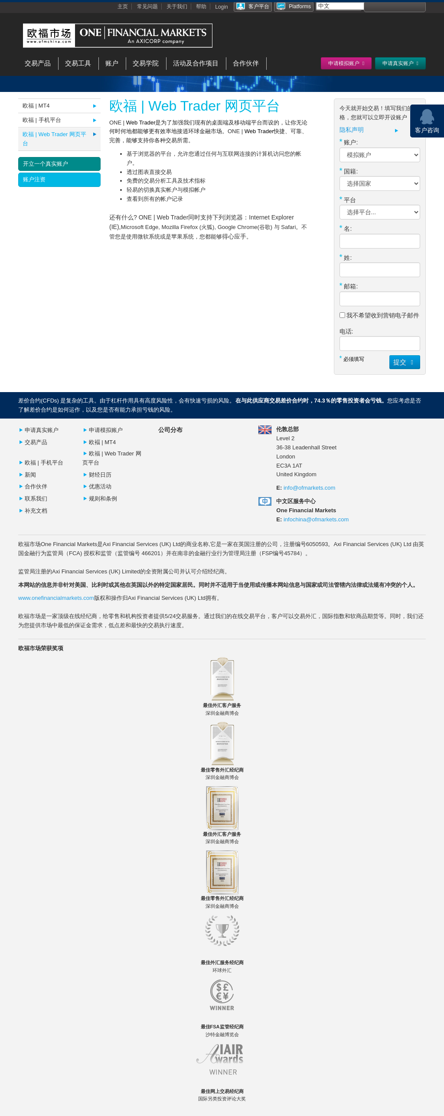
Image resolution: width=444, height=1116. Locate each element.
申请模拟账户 (106, 430)
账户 (111, 63)
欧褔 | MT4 (102, 442)
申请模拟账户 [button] (346, 63)
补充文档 (36, 510)
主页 (123, 6)
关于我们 (176, 6)
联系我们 (36, 498)
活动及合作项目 (196, 63)
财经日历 (100, 474)
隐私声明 (352, 130)
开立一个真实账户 (45, 163)
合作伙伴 (246, 63)
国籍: (349, 171)
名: (346, 228)
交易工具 (78, 63)
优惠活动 (100, 486)
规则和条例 (103, 498)
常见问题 (147, 6)
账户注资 (34, 179)
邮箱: (349, 285)
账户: (349, 141)
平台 (348, 199)
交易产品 (38, 63)
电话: (346, 331)
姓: (346, 257)
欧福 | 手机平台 (42, 120)
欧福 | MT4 (36, 105)
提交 (404, 362)
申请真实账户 (42, 430)
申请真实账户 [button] (400, 63)
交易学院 (146, 63)
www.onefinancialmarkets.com (56, 598)
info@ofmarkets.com (309, 487)
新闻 (30, 474)
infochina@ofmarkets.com (316, 519)
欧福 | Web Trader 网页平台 (54, 139)
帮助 (201, 6)
